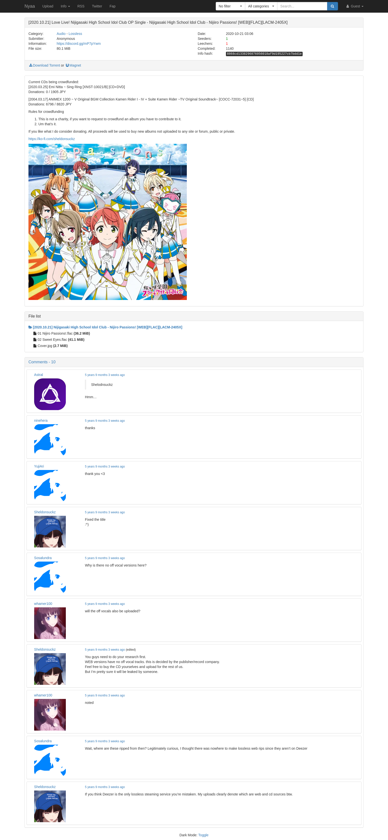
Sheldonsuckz (45, 512)
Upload (47, 6)
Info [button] (65, 6)
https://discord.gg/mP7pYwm (79, 44)
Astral (38, 375)
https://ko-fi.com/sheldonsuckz (51, 139)
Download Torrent (44, 65)
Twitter (97, 6)
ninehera (41, 420)
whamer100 (43, 604)
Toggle (203, 835)
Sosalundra (43, 558)
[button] (230, 6)
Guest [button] (354, 6)
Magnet (73, 65)
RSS (81, 6)
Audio (61, 34)
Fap (113, 6)
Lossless (75, 34)
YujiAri (39, 466)
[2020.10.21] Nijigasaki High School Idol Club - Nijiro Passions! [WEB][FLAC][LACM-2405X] (105, 327)
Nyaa (29, 6)
